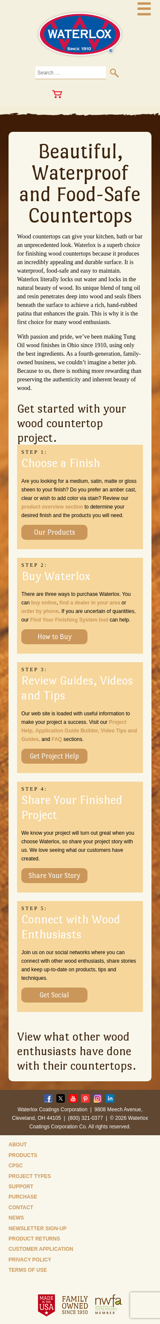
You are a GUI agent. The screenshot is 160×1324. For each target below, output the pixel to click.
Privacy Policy (30, 1260)
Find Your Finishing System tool (69, 620)
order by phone (39, 611)
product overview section (52, 507)
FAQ (57, 739)
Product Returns (34, 1239)
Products (23, 1155)
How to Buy (55, 637)
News (16, 1218)
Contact (21, 1208)
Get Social (54, 995)
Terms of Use (28, 1270)
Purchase (23, 1197)
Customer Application (41, 1249)
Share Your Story (54, 876)
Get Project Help (54, 756)
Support (21, 1187)
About (18, 1145)
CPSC (16, 1166)
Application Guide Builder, (67, 731)
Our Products (54, 532)
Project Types (30, 1176)
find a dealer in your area (89, 603)
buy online (44, 603)
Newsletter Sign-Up (38, 1229)
